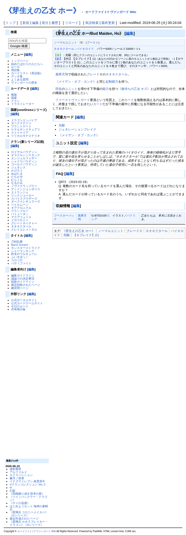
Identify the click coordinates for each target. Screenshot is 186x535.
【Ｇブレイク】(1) (86, 235)
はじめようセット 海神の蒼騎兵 (29, 508)
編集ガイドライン (22, 275)
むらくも (17, 179)
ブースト (92, 42)
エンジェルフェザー (24, 158)
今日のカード (19, 306)
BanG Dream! (19, 244)
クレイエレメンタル (24, 229)
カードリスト (19, 73)
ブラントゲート (21, 126)
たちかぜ (17, 176)
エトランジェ (19, 192)
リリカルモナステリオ (25, 135)
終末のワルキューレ (24, 253)
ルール (15, 66)
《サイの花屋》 (20, 503)
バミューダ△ (19, 214)
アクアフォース (21, 217)
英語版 (35, 73)
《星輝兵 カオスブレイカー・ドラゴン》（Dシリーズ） (29, 523)
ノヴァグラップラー (24, 186)
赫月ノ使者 (17, 478)
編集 (35, 23)
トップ (11, 23)
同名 (58, 89)
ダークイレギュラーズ (25, 201)
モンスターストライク (25, 247)
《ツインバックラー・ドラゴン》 (28, 498)
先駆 (62, 125)
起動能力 (112, 81)
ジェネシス (18, 167)
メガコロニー (19, 220)
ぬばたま (17, 173)
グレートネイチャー (24, 223)
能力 (106, 89)
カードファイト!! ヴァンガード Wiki (110, 12)
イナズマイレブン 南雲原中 (27, 481)
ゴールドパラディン (24, 164)
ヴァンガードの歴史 (24, 82)
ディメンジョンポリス (25, 189)
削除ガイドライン (22, 281)
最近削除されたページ (25, 284)
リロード (71, 23)
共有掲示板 (18, 309)
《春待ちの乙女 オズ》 (134, 89)
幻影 (12, 490)
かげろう (17, 170)
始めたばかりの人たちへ (27, 63)
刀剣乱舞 (17, 241)
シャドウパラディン (24, 161)
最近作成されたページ (24, 518)
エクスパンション (21, 475)
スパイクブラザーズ (24, 198)
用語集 (15, 70)
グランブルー (19, 210)
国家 (14, 97)
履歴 (54, 23)
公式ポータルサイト (24, 300)
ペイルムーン (19, 204)
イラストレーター (22, 103)
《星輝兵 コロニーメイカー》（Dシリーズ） (29, 514)
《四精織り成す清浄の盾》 (27, 493)
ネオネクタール (21, 226)
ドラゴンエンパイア (24, 120)
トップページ (19, 60)
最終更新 (108, 23)
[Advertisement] (26, 384)
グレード (93, 74)
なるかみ (17, 182)
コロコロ (17, 260)
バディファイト (21, 263)
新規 (25, 23)
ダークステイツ (21, 123)
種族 (14, 94)
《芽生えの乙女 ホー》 (42, 10)
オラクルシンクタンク (25, 155)
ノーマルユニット (65, 42)
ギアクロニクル (21, 207)
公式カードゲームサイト (27, 303)
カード (129, 100)
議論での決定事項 (22, 278)
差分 (45, 23)
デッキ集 (17, 76)
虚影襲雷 (15, 468)
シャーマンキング (22, 251)
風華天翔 (61, 74)
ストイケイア (19, 132)
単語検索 (92, 23)
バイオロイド (85, 48)
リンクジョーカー (22, 195)
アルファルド (18, 472)
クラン (15, 100)
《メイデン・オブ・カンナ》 (75, 81)
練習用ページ (19, 287)
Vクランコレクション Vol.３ (28, 484)
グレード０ (134, 231)
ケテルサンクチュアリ (25, 129)
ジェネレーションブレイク (77, 129)
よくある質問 (19, 79)
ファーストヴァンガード (72, 100)
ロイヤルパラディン (24, 151)
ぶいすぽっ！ (19, 257)
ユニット (71, 89)
